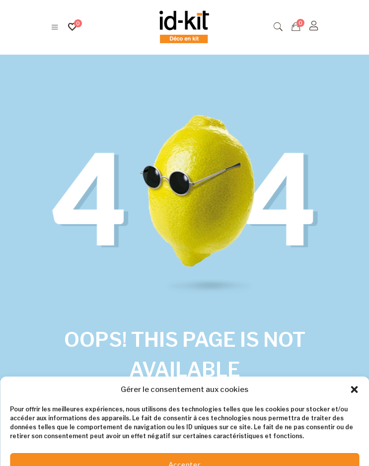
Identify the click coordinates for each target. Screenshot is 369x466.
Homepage (222, 400)
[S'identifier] (313, 26)
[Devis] (296, 27)
